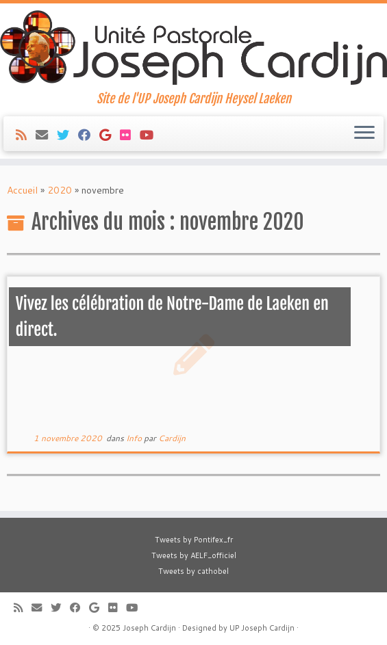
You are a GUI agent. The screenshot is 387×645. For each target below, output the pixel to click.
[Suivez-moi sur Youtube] (151, 135)
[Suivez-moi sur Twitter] (67, 135)
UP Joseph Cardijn (262, 627)
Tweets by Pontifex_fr (194, 539)
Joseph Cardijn (149, 627)
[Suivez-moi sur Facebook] (88, 135)
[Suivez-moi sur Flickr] (130, 135)
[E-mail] (46, 135)
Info (135, 438)
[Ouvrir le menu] (364, 134)
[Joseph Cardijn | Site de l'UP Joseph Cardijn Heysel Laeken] (193, 47)
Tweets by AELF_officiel (193, 555)
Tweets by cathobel (193, 571)
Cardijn (172, 438)
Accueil (22, 190)
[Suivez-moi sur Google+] (109, 135)
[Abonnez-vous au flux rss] (26, 135)
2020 (59, 190)
